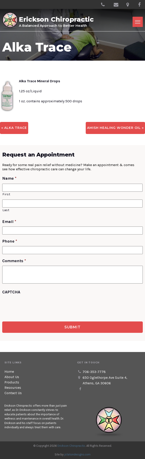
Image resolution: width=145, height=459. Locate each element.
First (6, 194)
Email (9, 221)
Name (9, 178)
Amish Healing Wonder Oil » (115, 128)
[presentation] (36, 305)
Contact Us (13, 393)
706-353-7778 (103, 6)
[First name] (72, 188)
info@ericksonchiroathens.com (116, 4)
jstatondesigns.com (77, 454)
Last (6, 210)
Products (11, 382)
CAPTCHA (11, 292)
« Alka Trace (14, 128)
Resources (12, 387)
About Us (11, 377)
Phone (9, 241)
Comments (14, 260)
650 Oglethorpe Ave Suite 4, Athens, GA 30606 (128, 6)
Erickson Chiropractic (71, 445)
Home (9, 371)
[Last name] (72, 204)
